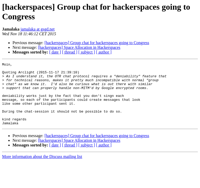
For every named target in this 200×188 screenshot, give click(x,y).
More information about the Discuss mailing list (42, 169)
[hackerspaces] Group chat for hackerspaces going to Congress (97, 42)
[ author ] (104, 52)
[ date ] (55, 52)
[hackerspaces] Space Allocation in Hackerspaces (79, 47)
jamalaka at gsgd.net (38, 29)
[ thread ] (69, 52)
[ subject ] (86, 52)
